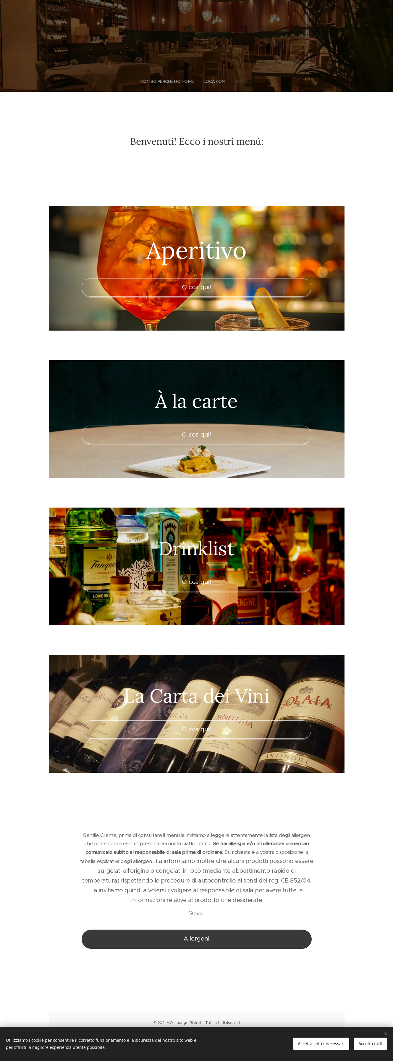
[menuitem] (186, 81)
